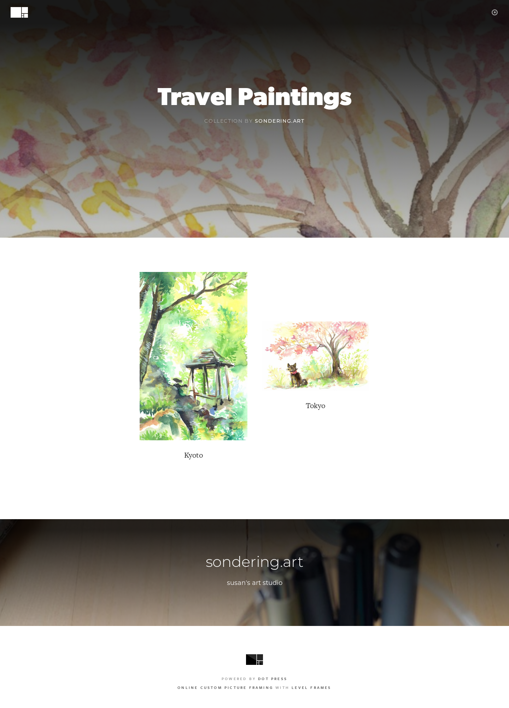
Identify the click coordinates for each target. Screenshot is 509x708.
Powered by (254, 678)
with (254, 687)
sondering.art (280, 121)
